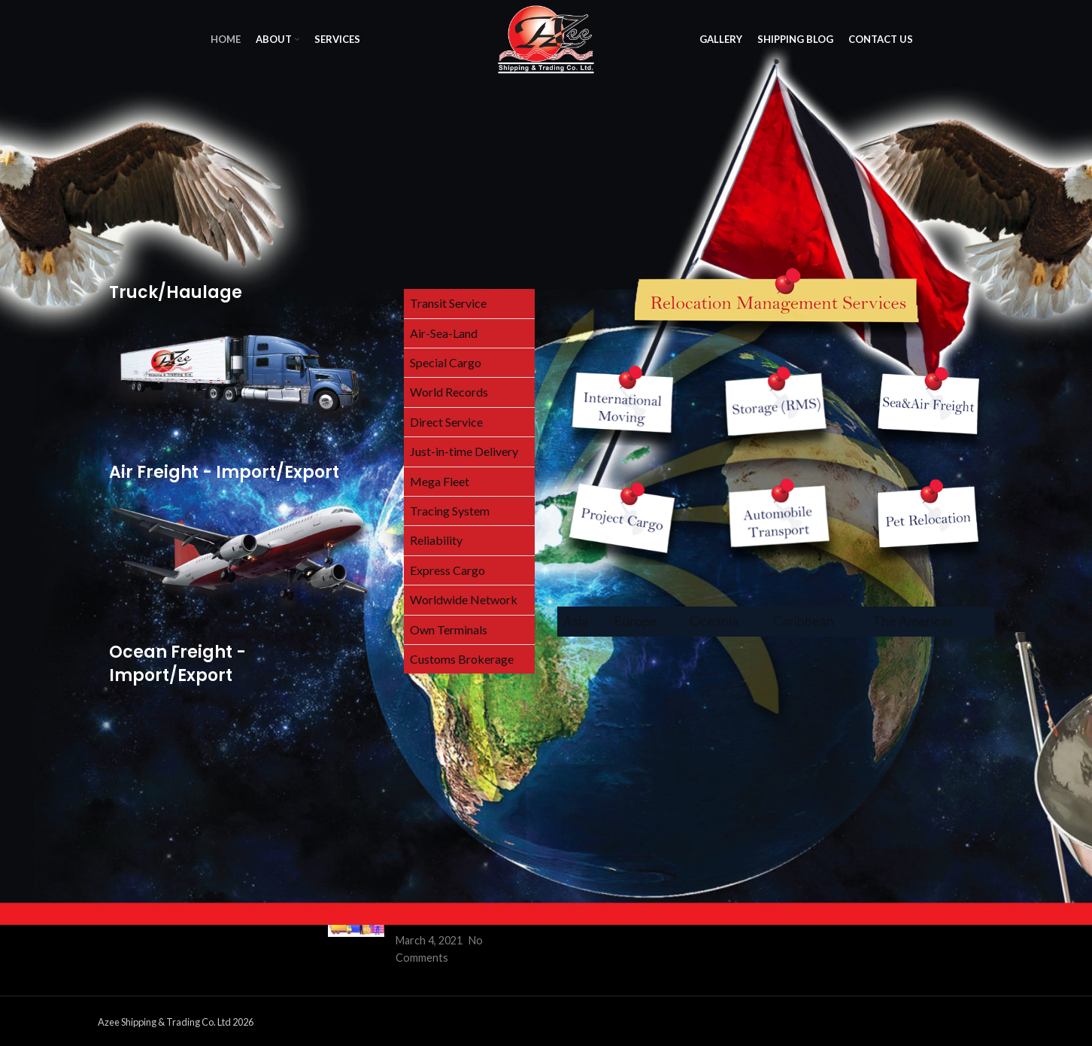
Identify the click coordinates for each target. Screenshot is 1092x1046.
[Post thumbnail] (356, 929)
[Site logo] (546, 38)
